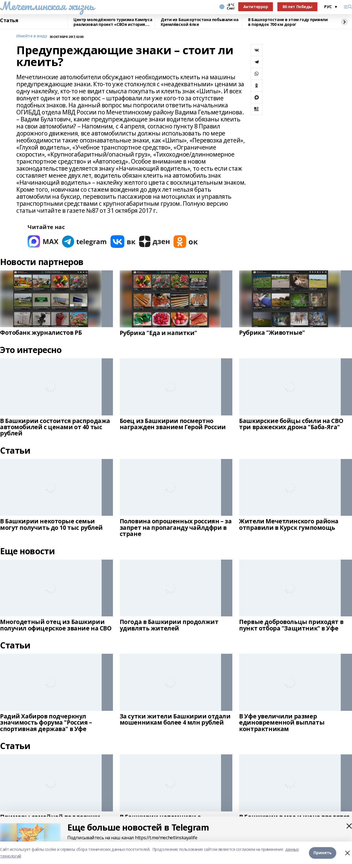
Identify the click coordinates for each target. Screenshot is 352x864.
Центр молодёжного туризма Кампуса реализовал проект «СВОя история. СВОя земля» (112, 22)
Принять (322, 852)
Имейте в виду (31, 36)
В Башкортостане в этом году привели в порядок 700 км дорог (288, 22)
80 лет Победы (297, 6)
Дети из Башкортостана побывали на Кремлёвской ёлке (199, 22)
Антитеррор (255, 6)
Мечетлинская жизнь (47, 5)
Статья (9, 20)
